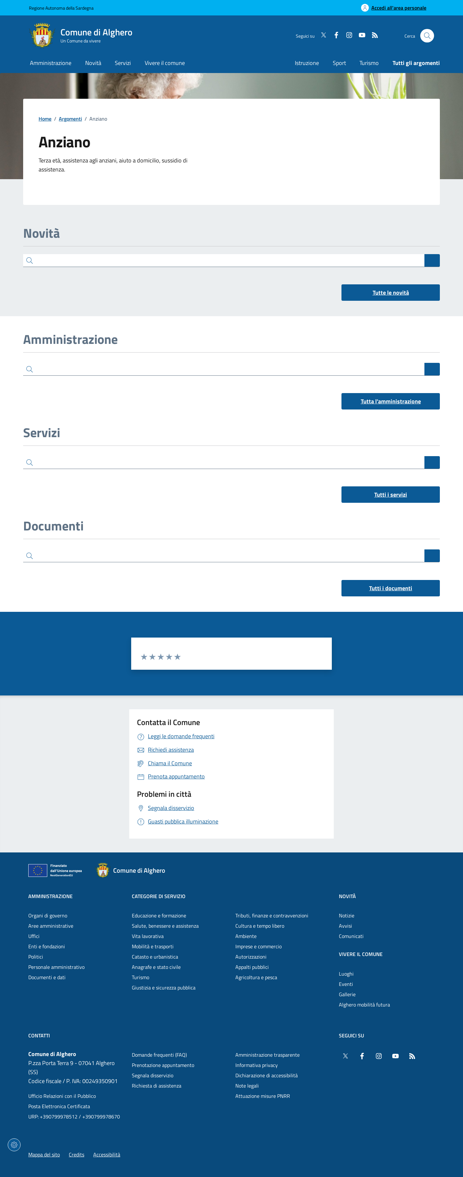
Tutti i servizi (390, 494)
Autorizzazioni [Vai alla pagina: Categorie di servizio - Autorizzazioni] (251, 957)
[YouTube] (359, 35)
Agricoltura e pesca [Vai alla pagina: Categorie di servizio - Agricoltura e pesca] (256, 977)
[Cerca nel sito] (427, 36)
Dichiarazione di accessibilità (266, 1075)
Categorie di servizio (159, 896)
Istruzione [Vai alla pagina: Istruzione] (307, 63)
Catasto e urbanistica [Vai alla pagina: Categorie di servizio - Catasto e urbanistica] (155, 957)
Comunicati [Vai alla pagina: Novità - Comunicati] (351, 936)
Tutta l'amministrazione (391, 401)
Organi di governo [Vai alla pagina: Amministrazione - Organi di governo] (47, 915)
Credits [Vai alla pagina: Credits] (76, 1154)
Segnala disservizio (152, 1075)
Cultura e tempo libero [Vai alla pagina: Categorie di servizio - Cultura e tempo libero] (259, 926)
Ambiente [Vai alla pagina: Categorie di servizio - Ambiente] (246, 936)
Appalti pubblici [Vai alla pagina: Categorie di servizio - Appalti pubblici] (252, 967)
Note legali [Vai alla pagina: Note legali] (247, 1086)
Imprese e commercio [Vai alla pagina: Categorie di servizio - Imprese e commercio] (258, 946)
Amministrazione (50, 896)
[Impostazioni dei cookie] (14, 1144)
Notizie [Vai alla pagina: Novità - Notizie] (346, 915)
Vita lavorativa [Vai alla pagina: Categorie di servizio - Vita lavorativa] (148, 936)
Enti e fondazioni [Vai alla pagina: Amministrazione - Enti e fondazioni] (46, 946)
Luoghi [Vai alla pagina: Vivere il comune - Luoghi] (346, 974)
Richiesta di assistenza (156, 1086)
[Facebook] (333, 35)
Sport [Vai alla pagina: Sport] (339, 63)
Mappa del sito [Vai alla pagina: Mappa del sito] (44, 1154)
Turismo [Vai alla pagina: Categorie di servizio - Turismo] (140, 977)
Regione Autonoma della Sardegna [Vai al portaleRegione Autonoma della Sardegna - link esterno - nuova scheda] (61, 8)
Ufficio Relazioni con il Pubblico (62, 1096)
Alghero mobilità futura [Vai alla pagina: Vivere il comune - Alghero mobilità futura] (364, 1004)
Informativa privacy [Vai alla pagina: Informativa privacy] (256, 1065)
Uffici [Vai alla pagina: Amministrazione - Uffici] (34, 936)
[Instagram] (346, 35)
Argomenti (70, 119)
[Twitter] (320, 35)
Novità (347, 896)
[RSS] (372, 35)
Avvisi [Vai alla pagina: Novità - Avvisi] (345, 926)
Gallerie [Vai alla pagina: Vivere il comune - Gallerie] (347, 994)
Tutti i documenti (390, 588)
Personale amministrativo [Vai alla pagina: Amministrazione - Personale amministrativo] (56, 967)
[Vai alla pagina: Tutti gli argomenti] (413, 63)
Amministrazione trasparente (267, 1055)
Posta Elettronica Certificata (59, 1106)
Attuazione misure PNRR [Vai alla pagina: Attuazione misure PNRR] (262, 1096)
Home (45, 119)
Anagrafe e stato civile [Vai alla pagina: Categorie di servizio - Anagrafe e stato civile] (156, 967)
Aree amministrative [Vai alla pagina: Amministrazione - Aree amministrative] (50, 926)
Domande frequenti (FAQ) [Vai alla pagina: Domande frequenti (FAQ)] (159, 1055)
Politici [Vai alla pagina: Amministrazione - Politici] (35, 957)
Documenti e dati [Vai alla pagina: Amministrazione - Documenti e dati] (47, 977)
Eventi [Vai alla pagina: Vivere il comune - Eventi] (346, 984)
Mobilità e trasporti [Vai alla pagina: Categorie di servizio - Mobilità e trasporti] (153, 946)
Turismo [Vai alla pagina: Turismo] (369, 63)
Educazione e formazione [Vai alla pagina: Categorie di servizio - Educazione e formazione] (159, 915)
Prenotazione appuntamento (163, 1065)
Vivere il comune (361, 954)
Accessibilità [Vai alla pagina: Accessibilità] (106, 1154)
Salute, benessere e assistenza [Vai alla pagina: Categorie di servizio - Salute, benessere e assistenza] (165, 926)
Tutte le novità (391, 292)
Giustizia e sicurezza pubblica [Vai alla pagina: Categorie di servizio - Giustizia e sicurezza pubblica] (163, 987)
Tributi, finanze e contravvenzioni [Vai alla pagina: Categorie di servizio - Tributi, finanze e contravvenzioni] (271, 915)
